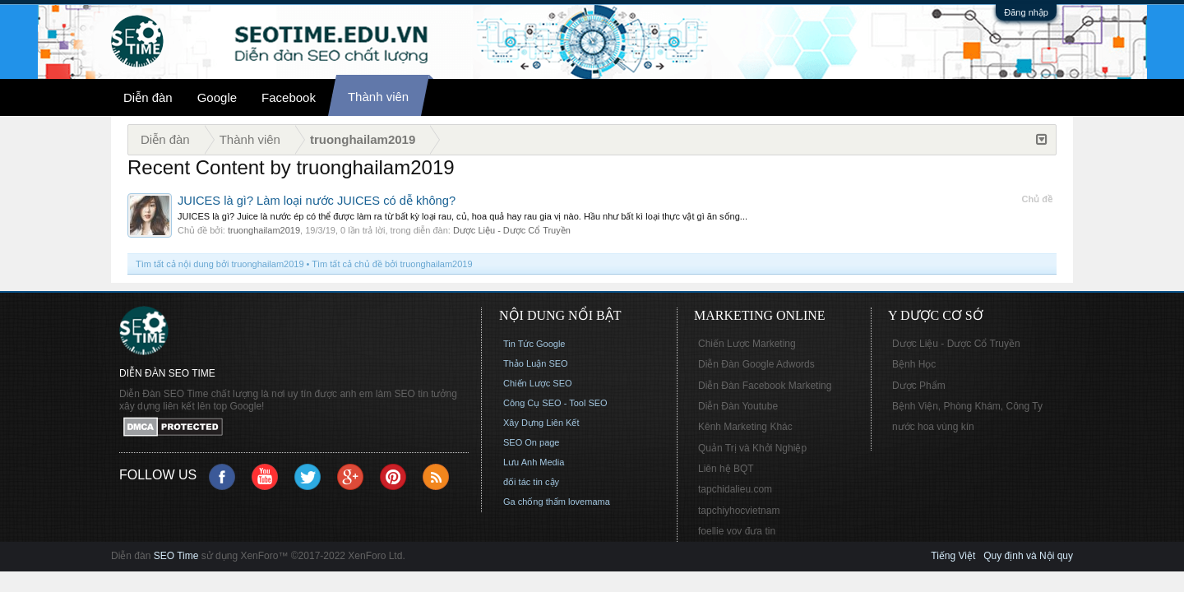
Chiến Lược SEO (537, 383)
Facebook (288, 97)
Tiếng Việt (953, 556)
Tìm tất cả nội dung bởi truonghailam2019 (220, 264)
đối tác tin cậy (531, 482)
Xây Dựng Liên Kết (541, 423)
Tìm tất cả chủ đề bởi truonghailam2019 (392, 264)
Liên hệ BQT (726, 468)
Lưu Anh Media (533, 462)
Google (217, 97)
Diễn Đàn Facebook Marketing (764, 385)
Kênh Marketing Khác (745, 426)
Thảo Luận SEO (535, 363)
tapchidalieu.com (735, 489)
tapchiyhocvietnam (738, 510)
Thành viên (378, 97)
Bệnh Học (914, 364)
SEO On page (531, 442)
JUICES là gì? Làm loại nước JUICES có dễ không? (317, 200)
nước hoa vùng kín (933, 426)
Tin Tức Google (534, 344)
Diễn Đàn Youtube (738, 406)
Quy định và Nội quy (1028, 556)
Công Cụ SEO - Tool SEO (555, 403)
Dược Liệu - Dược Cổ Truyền (512, 230)
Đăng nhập (1026, 12)
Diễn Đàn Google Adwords (756, 364)
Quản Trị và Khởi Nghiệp (752, 448)
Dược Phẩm (919, 385)
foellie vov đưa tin (736, 531)
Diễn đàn (148, 97)
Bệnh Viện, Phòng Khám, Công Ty (967, 406)
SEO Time (176, 556)
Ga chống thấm (534, 501)
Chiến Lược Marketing (747, 343)
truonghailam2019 (264, 230)
